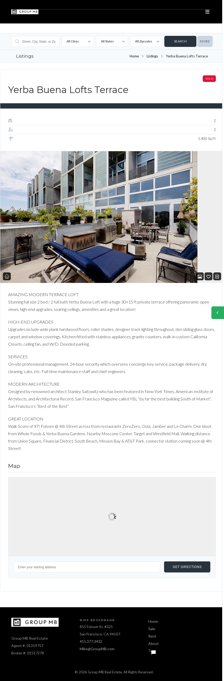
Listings (152, 56)
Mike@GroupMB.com (97, 648)
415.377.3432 (91, 641)
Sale (151, 628)
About (153, 643)
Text (152, 651)
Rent (152, 636)
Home (133, 56)
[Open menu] (207, 12)
